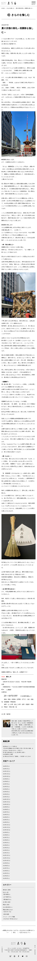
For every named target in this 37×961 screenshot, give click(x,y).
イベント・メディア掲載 (9, 916)
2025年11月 (5, 773)
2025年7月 (5, 784)
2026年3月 (5, 766)
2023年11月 (5, 827)
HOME (3, 8)
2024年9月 (5, 806)
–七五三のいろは (7, 911)
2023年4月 (5, 845)
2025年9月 (5, 778)
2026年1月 (5, 768)
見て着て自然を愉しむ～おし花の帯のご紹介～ (14, 752)
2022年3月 (5, 878)
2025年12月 (5, 771)
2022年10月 (5, 860)
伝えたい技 (5, 892)
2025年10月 (5, 776)
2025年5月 (5, 786)
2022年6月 (5, 870)
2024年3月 (5, 819)
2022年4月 (5, 875)
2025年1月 (5, 796)
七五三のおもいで (24, 932)
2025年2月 (5, 794)
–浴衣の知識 (6, 914)
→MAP (9, 689)
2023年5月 (5, 842)
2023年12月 (5, 824)
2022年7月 (5, 868)
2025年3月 (5, 791)
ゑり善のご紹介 (7, 902)
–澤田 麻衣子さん (7, 899)
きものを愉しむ (10, 8)
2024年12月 (5, 799)
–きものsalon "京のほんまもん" (10, 918)
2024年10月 (5, 804)
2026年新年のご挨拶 (8, 754)
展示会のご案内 (7, 889)
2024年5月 (5, 814)
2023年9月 (5, 832)
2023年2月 (5, 850)
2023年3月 (5, 847)
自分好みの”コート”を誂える (10, 746)
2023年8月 (5, 835)
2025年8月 (5, 781)
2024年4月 (5, 817)
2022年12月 (5, 855)
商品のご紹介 (6, 904)
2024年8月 (5, 809)
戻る (14, 932)
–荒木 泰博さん (6, 894)
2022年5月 (5, 873)
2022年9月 (5, 863)
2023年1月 (5, 852)
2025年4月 (5, 789)
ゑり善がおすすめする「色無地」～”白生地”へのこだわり (17, 756)
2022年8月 (5, 865)
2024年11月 (5, 801)
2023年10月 (5, 829)
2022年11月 (5, 858)
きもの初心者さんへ (8, 907)
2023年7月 (5, 837)
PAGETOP (35, 952)
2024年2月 (5, 822)
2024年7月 (5, 812)
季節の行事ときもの (8, 909)
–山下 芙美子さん (7, 897)
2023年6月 (5, 840)
